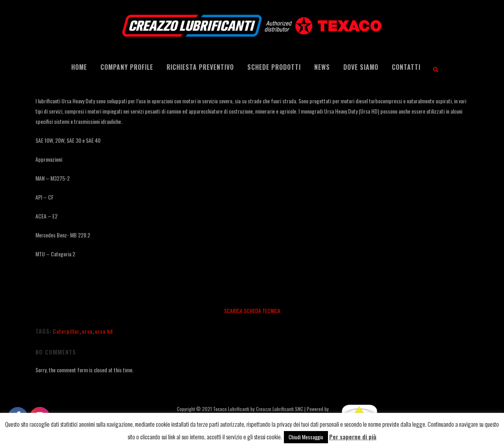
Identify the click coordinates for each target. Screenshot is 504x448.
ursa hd (104, 331)
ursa (87, 331)
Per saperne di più (352, 436)
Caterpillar (66, 331)
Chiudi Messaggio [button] (306, 437)
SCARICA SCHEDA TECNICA (252, 310)
